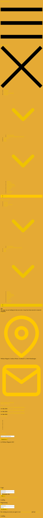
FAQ (8, 190)
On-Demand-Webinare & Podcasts (15, 136)
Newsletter (9, 187)
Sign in (2, 495)
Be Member (4, 509)
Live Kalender (10, 135)
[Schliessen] (1, 489)
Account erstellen (13, 497)
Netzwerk (9, 183)
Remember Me (6, 494)
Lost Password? (5, 497)
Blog (5, 139)
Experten (6, 91)
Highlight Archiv (11, 185)
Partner (8, 181)
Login (5, 195)
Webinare (6, 90)
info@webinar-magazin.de (7, 402)
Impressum (9, 191)
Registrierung (7, 197)
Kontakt (9, 188)
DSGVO (9, 192)
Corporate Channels (9, 93)
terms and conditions (26, 512)
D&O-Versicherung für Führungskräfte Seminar (13, 407)
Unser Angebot (10, 184)
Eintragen (6, 138)
